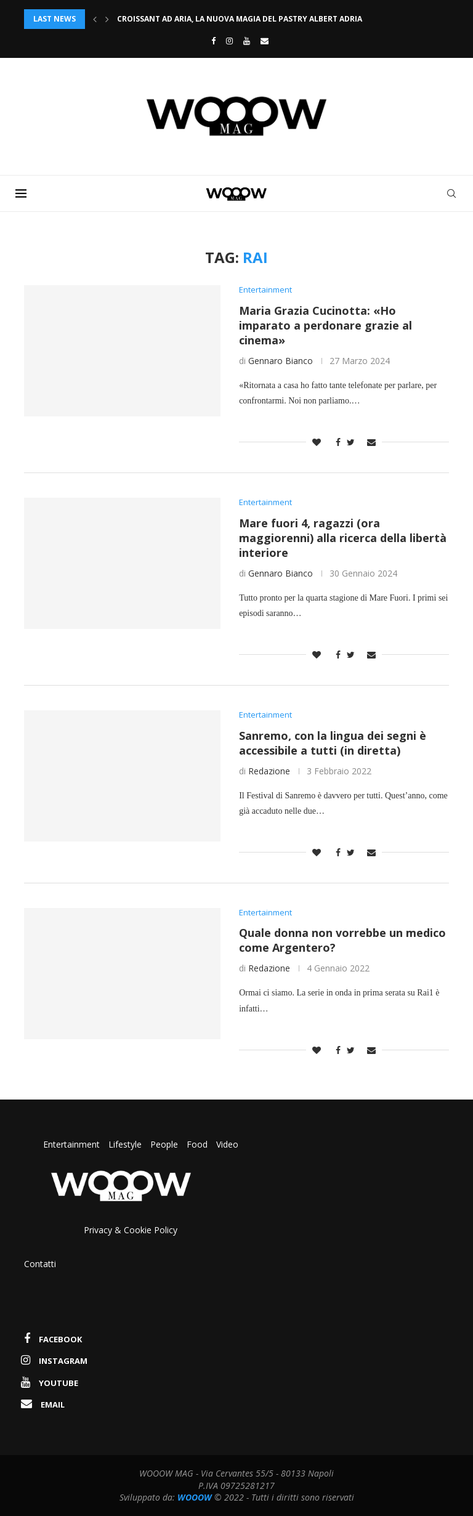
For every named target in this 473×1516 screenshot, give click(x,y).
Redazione (269, 771)
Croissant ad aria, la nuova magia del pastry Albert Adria (239, 19)
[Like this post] (316, 442)
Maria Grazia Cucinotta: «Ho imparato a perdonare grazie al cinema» (325, 325)
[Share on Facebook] (335, 442)
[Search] (451, 193)
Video (227, 1144)
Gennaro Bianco (280, 361)
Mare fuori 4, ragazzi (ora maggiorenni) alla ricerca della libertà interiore (343, 538)
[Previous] (95, 19)
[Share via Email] (371, 442)
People (164, 1144)
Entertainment (72, 1144)
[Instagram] (229, 40)
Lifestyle (126, 1144)
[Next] (107, 19)
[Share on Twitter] (351, 442)
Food (197, 1144)
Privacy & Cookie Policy (130, 1230)
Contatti (40, 1264)
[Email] (265, 40)
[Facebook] (210, 40)
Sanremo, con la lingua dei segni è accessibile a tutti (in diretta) (332, 743)
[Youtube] (246, 40)
